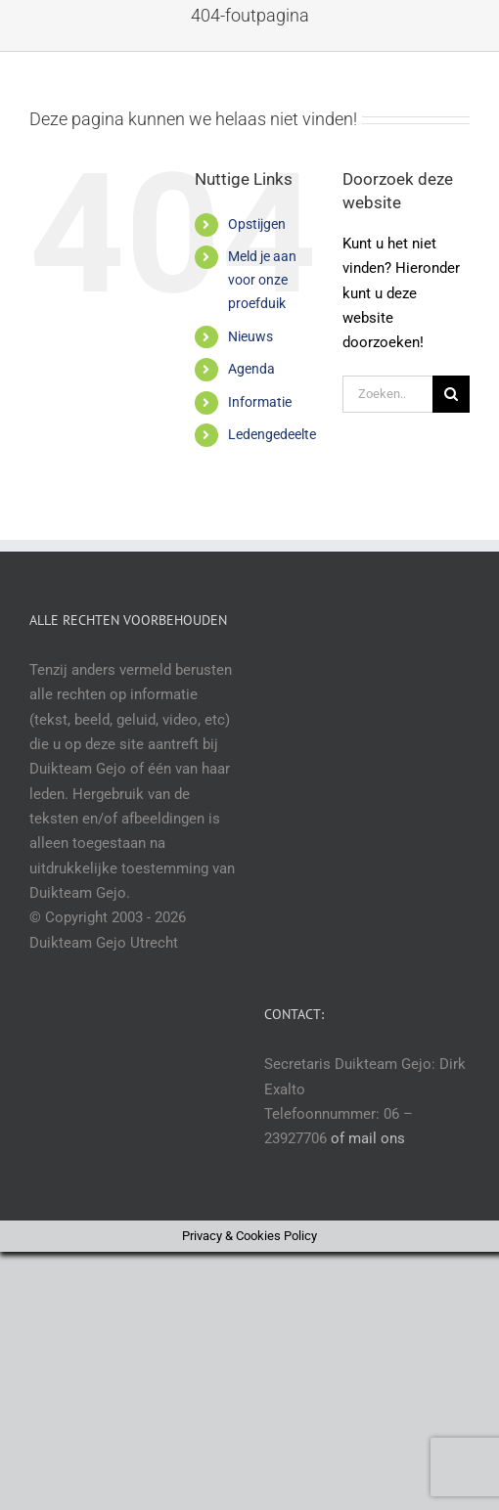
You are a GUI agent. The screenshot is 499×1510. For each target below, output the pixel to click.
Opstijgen (257, 224)
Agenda (251, 369)
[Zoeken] (451, 394)
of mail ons (368, 1138)
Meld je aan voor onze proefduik (262, 279)
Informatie (260, 402)
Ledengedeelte (272, 434)
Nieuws (250, 336)
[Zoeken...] (387, 394)
